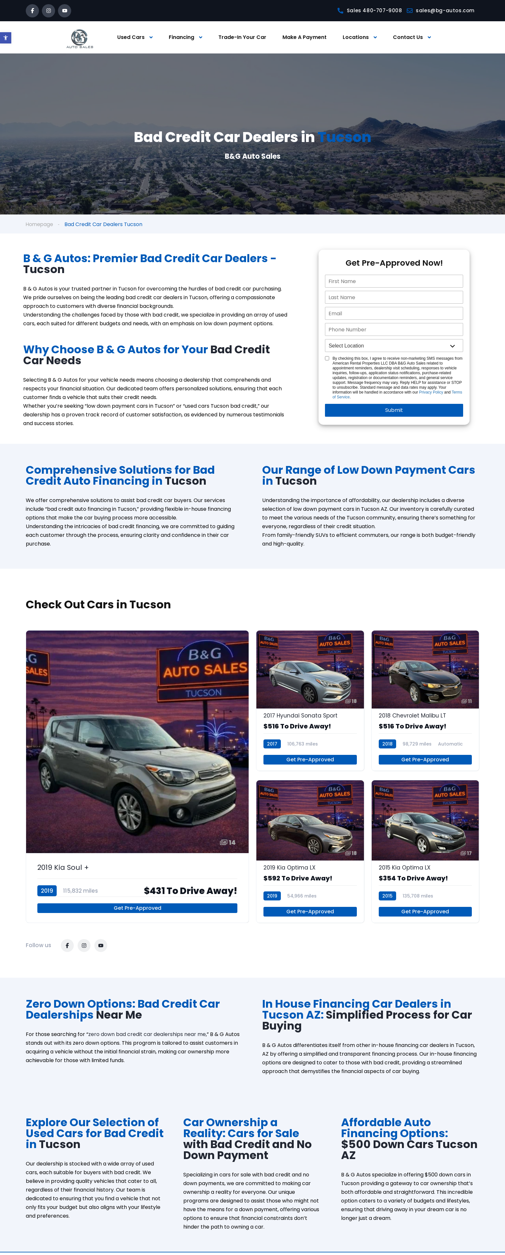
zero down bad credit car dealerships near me (147, 1037)
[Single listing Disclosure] (327, 359)
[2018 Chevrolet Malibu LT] (425, 702)
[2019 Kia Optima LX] (310, 854)
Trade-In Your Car (242, 37)
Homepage (40, 224)
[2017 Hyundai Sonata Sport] (310, 702)
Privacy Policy (431, 392)
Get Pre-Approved (137, 910)
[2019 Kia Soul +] (137, 777)
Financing (181, 37)
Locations (356, 37)
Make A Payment (304, 37)
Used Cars (131, 37)
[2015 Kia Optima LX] (425, 854)
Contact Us (408, 37)
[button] (5, 37)
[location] (394, 345)
